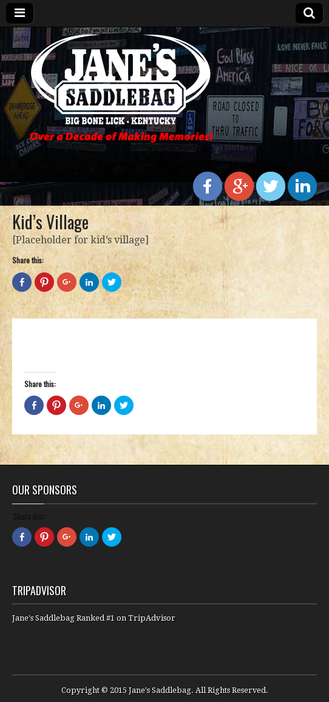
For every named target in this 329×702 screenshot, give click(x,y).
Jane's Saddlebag (160, 690)
